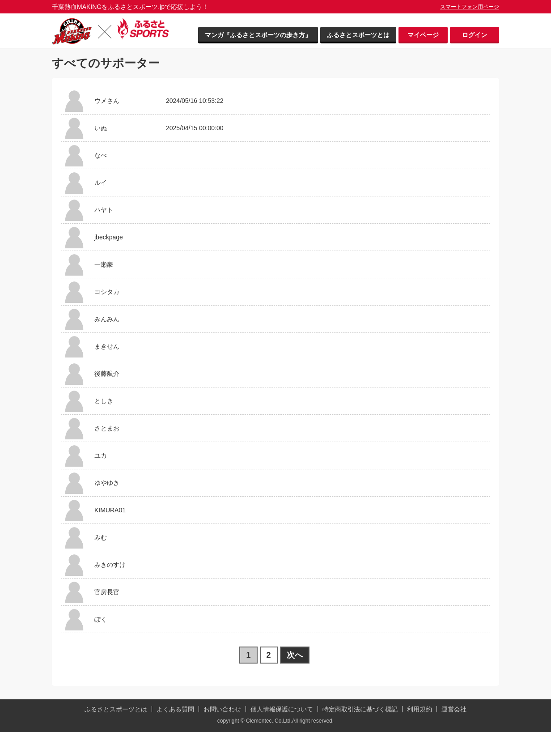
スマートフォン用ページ (469, 7)
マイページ (423, 34)
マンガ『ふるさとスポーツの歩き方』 (258, 34)
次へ (295, 655)
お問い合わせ (222, 709)
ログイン (474, 34)
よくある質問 (175, 709)
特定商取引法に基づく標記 (360, 709)
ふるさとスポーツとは (358, 34)
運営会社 (453, 709)
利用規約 (419, 709)
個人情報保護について (281, 709)
